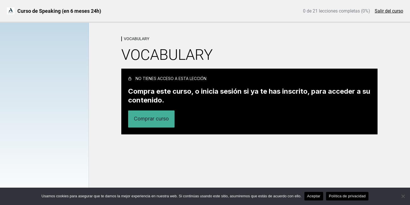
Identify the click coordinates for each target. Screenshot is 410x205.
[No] (403, 196)
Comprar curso (151, 119)
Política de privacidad (347, 196)
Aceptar (314, 196)
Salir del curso (389, 11)
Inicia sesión (350, 119)
